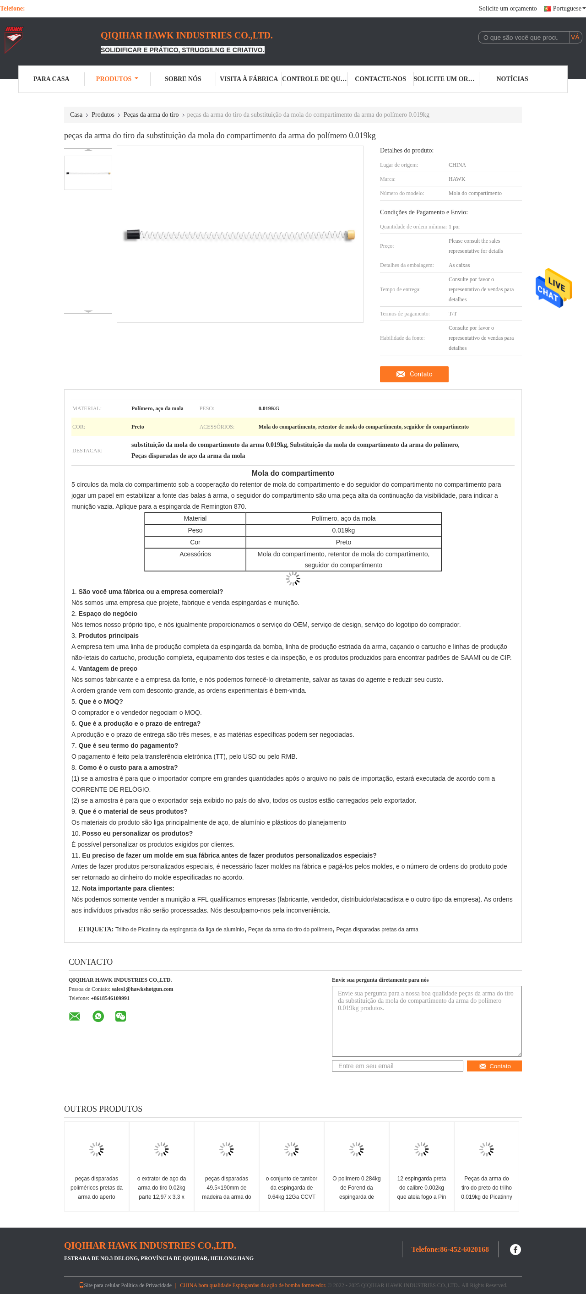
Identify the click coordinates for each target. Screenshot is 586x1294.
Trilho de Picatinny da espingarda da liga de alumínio (179, 929)
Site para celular (99, 1285)
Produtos (117, 79)
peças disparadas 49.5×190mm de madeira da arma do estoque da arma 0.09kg (226, 1196)
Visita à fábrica (249, 79)
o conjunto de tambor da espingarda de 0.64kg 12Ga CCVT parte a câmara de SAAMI (292, 1196)
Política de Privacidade (146, 1285)
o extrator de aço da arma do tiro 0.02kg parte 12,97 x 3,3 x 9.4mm (161, 1192)
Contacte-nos (380, 79)
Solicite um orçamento (508, 8)
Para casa (51, 79)
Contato (421, 374)
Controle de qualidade (315, 79)
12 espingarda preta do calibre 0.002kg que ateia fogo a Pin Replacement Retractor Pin (421, 1196)
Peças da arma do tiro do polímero (290, 929)
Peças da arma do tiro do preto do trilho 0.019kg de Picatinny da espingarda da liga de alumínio (487, 1196)
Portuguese (569, 8)
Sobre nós (183, 79)
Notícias (512, 79)
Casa (76, 114)
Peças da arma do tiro (151, 114)
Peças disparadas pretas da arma (377, 929)
